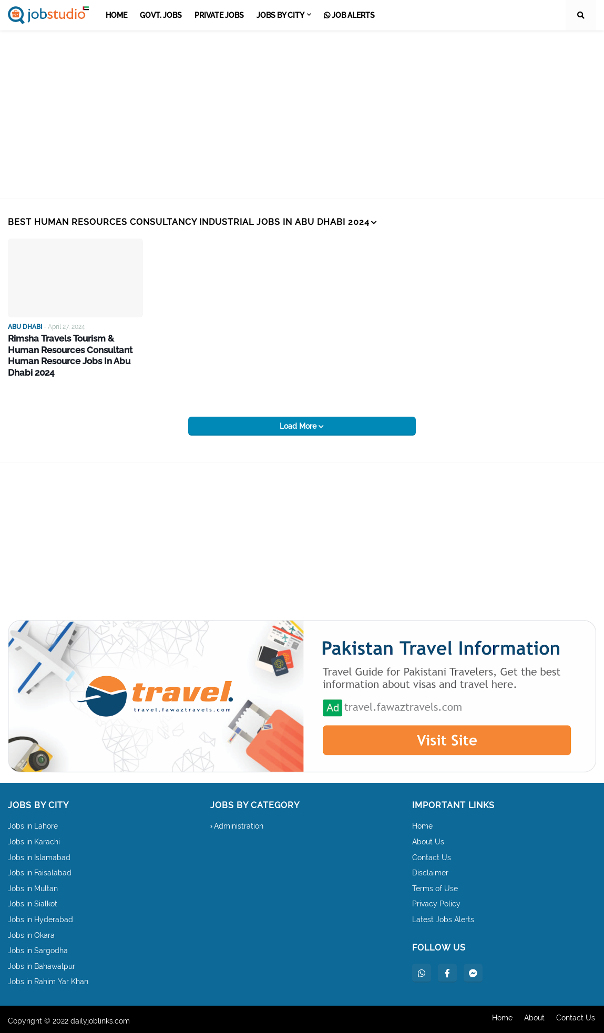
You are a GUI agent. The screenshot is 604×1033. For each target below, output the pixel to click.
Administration (238, 823)
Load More (299, 423)
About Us (428, 838)
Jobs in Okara (31, 932)
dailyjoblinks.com (100, 1018)
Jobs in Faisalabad (39, 870)
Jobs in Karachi (34, 838)
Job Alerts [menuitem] (349, 15)
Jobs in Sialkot (32, 901)
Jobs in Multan (33, 885)
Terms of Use (435, 885)
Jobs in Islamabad (39, 854)
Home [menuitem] (116, 15)
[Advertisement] (302, 114)
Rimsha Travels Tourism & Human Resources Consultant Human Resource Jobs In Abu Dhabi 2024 (75, 349)
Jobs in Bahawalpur (41, 963)
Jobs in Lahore (33, 823)
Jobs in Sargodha (38, 948)
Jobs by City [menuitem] (280, 15)
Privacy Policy (436, 901)
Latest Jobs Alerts (443, 916)
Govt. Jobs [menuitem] (161, 15)
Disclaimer (430, 870)
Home (422, 823)
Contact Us (431, 854)
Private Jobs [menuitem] (219, 15)
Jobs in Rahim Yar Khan (48, 979)
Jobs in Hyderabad (40, 916)
